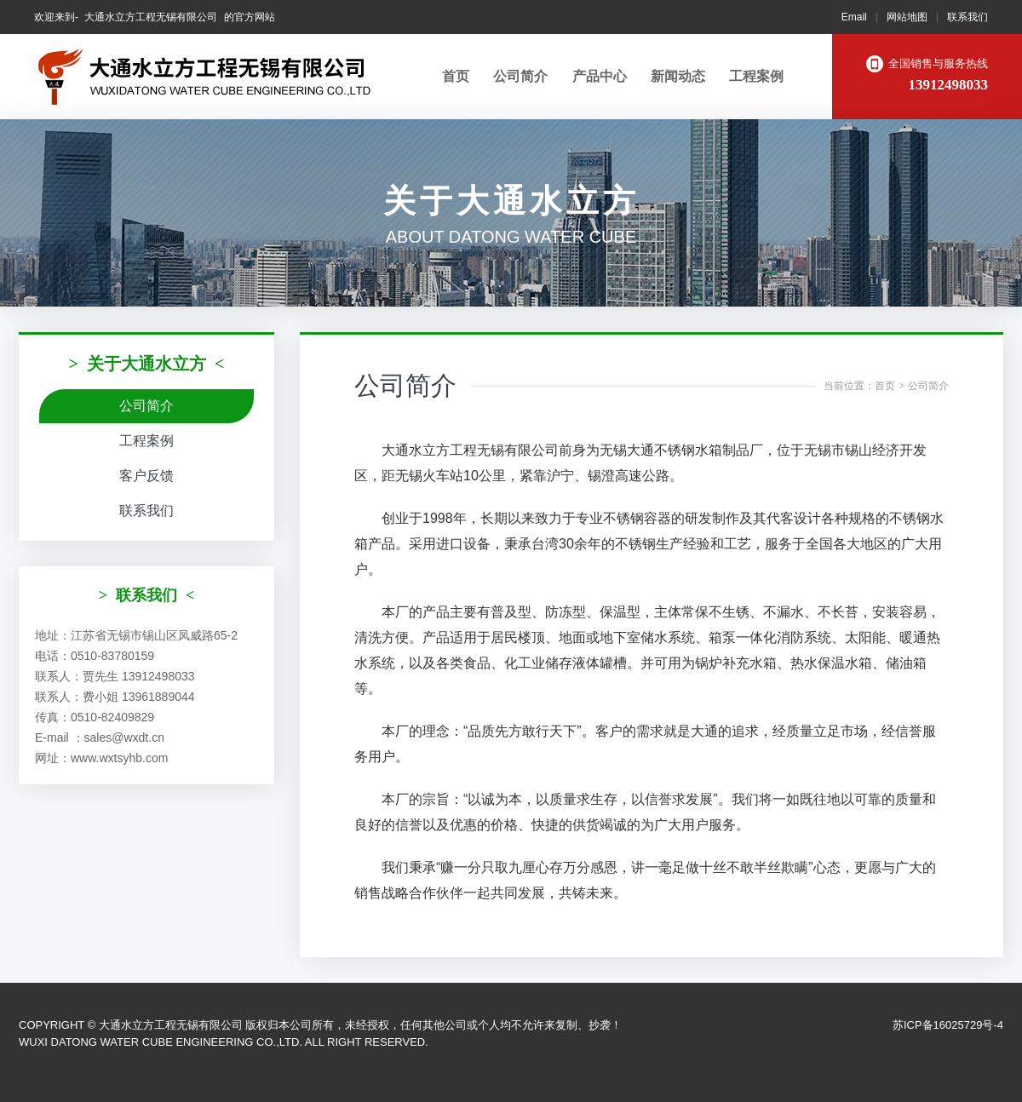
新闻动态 (678, 76)
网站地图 (907, 17)
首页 (455, 76)
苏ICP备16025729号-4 (948, 1025)
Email (854, 17)
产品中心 (599, 76)
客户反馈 (146, 475)
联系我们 (967, 17)
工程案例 (756, 76)
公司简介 (520, 76)
